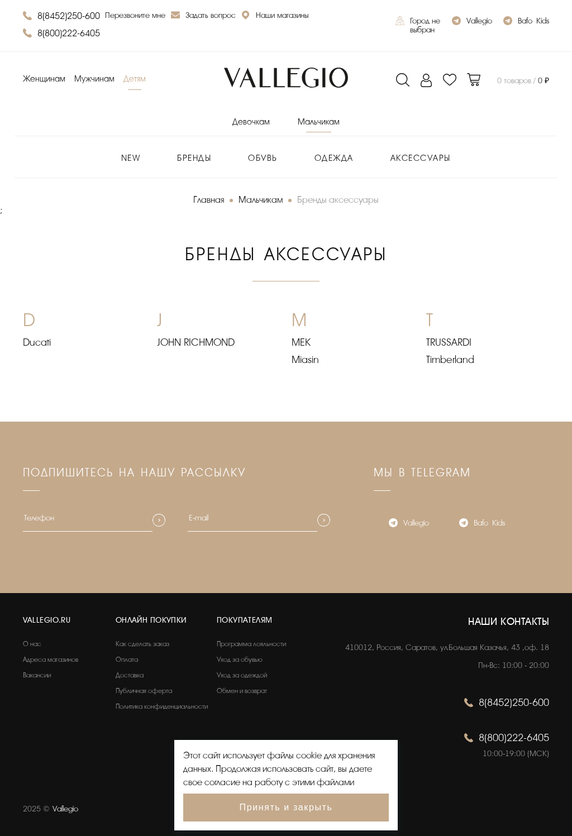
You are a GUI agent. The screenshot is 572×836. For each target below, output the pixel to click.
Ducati (37, 342)
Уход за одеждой (242, 675)
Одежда (334, 158)
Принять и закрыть (286, 807)
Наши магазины (274, 16)
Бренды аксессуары (338, 200)
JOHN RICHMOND (196, 342)
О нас (32, 644)
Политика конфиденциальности (162, 706)
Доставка (130, 675)
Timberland (450, 359)
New (131, 158)
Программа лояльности (251, 644)
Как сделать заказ (142, 644)
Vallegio (472, 22)
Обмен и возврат (242, 691)
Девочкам (251, 122)
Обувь (263, 158)
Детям (134, 79)
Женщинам (44, 79)
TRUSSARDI (448, 342)
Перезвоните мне (135, 15)
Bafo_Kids (526, 22)
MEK (301, 342)
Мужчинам (94, 79)
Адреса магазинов (50, 659)
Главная (208, 200)
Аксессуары (420, 158)
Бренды (194, 158)
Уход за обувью (240, 659)
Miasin (305, 359)
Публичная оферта (144, 691)
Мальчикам (319, 122)
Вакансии (37, 675)
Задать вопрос (203, 16)
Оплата (127, 659)
